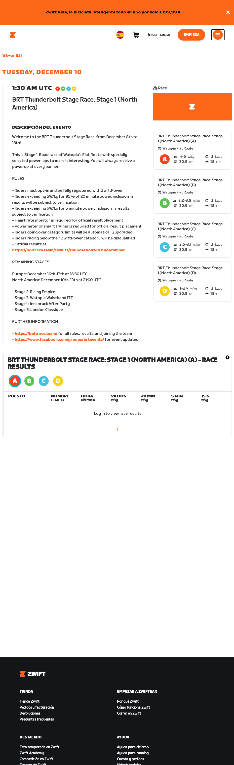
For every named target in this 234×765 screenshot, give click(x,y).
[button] (228, 12)
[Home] (13, 35)
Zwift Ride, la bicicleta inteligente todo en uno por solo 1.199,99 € (113, 12)
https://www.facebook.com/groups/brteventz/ (59, 339)
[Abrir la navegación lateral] (217, 35)
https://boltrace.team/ (36, 333)
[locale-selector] (120, 35)
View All (12, 56)
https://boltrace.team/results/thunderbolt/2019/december (68, 250)
